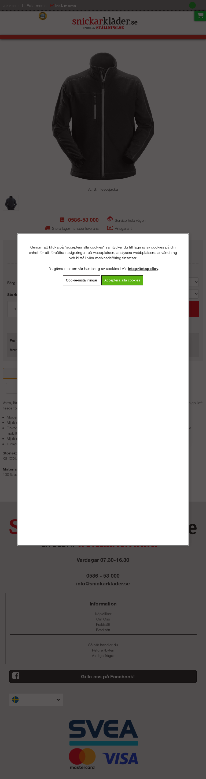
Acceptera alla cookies (122, 280)
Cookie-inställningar (81, 280)
